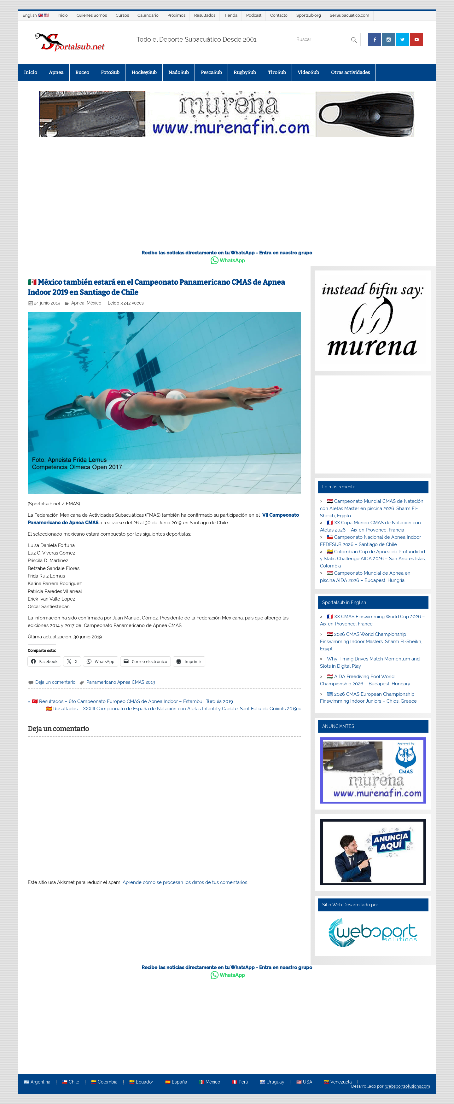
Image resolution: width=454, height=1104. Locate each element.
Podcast (253, 15)
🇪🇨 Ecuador (141, 1082)
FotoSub (110, 72)
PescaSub (211, 72)
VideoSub (308, 72)
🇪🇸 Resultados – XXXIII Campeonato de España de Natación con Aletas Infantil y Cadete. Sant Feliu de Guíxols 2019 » (173, 709)
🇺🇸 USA (304, 1082)
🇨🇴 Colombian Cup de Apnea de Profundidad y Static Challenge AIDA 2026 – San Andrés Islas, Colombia (373, 559)
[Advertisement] (227, 197)
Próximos (176, 15)
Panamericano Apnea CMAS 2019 (120, 682)
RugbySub (245, 72)
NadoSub (178, 72)
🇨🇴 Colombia (104, 1082)
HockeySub (144, 72)
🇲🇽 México (209, 1082)
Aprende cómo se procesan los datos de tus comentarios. (185, 882)
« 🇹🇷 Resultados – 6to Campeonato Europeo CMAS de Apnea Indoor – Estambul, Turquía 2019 (130, 701)
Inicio (63, 15)
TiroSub (277, 72)
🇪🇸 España (176, 1082)
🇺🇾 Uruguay (272, 1082)
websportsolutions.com (407, 1086)
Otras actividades (350, 72)
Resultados (204, 15)
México (94, 302)
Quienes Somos (92, 15)
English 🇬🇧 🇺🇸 (36, 15)
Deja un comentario (55, 682)
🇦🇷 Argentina (37, 1082)
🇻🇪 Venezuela (338, 1082)
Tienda (230, 15)
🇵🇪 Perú (240, 1082)
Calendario (148, 15)
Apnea (56, 72)
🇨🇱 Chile (70, 1082)
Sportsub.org (308, 15)
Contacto (279, 15)
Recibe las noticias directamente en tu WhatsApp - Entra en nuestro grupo (227, 253)
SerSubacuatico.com (349, 15)
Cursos (122, 15)
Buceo (82, 72)
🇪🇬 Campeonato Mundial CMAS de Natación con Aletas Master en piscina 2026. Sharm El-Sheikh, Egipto (371, 508)
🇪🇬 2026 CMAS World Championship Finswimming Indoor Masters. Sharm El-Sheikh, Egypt (371, 641)
